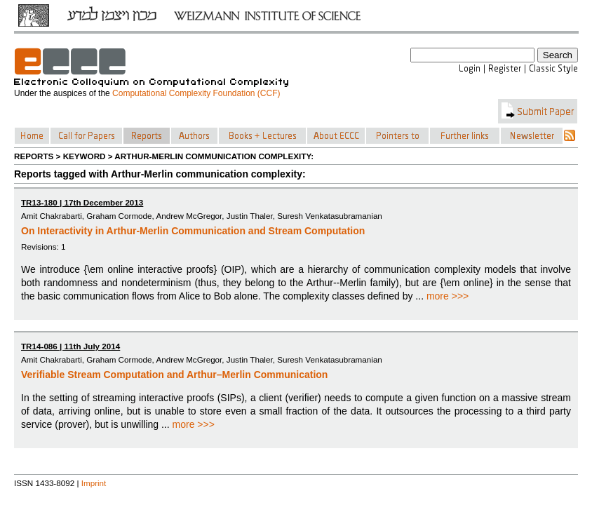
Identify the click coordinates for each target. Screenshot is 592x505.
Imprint (94, 482)
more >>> (447, 296)
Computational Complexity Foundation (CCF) (196, 93)
